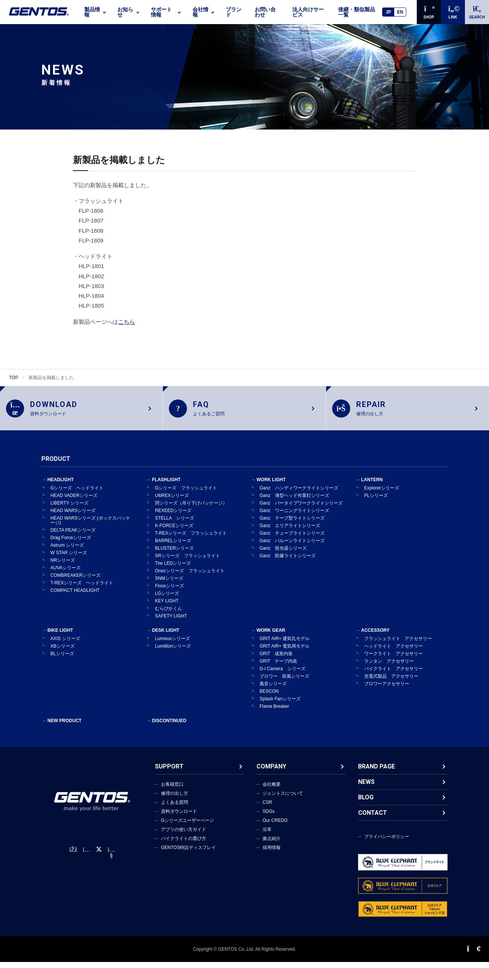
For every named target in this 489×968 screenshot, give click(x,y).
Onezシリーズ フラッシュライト (190, 576)
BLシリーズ (62, 659)
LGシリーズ (167, 599)
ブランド (233, 12)
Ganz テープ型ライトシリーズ (292, 524)
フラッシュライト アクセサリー (398, 644)
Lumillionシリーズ (173, 652)
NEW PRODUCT (64, 726)
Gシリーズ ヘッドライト (76, 494)
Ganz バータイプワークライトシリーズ (301, 509)
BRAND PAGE (376, 772)
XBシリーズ (62, 652)
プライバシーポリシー (386, 842)
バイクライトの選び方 (183, 844)
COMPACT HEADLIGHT (75, 596)
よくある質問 (174, 808)
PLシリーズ (376, 501)
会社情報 (200, 12)
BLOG (366, 803)
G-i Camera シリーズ (282, 674)
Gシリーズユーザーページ (187, 826)
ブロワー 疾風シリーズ (284, 682)
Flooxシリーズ (169, 592)
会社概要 (272, 790)
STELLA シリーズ (174, 524)
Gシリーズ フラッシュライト (186, 494)
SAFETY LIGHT (171, 622)
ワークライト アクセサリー (393, 659)
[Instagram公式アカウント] (86, 855)
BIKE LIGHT (60, 636)
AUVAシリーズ (65, 573)
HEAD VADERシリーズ (73, 501)
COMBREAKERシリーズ (75, 581)
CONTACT (372, 818)
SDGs (269, 817)
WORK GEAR (271, 636)
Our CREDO (275, 826)
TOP (13, 377)
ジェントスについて (283, 799)
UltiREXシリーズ (172, 501)
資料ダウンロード (179, 817)
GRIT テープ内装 (278, 667)
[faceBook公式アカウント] (73, 855)
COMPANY (271, 772)
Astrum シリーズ (67, 551)
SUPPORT (169, 772)
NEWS (366, 787)
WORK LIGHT (271, 485)
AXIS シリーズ (65, 644)
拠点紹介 (272, 844)
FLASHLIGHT (166, 485)
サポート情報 (161, 12)
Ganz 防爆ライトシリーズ (288, 561)
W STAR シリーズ (68, 558)
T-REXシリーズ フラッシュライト (191, 539)
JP (388, 12)
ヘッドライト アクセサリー (393, 652)
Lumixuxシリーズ (172, 644)
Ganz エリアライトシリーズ (290, 531)
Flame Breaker (274, 712)
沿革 (267, 835)
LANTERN (372, 485)
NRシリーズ (62, 566)
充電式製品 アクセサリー (391, 682)
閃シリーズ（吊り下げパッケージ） (191, 509)
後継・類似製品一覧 (356, 12)
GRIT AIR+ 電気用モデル (285, 652)
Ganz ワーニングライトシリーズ (294, 516)
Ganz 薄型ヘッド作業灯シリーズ (294, 501)
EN (400, 12)
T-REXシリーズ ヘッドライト (81, 588)
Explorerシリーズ (381, 494)
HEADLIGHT (60, 485)
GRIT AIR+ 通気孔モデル (285, 644)
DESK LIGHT (165, 636)
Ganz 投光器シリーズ (283, 554)
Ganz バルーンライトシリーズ (292, 546)
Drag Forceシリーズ (70, 543)
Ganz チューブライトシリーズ (292, 539)
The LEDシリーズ (173, 569)
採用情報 (272, 853)
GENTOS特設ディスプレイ (188, 853)
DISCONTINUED (169, 726)
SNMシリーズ (169, 584)
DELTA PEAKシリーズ (73, 536)
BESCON (269, 697)
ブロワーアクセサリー (386, 689)
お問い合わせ (265, 12)
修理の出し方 (174, 799)
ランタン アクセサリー (389, 667)
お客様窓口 (172, 790)
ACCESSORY (375, 636)
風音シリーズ (273, 689)
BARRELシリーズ (173, 546)
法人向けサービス (308, 12)
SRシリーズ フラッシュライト (187, 561)
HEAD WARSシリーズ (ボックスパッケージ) (90, 526)
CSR (267, 808)
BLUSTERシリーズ (174, 554)
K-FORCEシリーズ (174, 531)
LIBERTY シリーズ (69, 509)
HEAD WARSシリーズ (73, 516)
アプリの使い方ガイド (183, 835)
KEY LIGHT (166, 607)
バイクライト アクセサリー (393, 674)
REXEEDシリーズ (173, 516)
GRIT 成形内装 (276, 659)
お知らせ (125, 12)
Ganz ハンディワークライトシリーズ (299, 494)
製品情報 (92, 12)
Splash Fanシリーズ (280, 704)
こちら (126, 322)
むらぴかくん (168, 614)
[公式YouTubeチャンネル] (111, 861)
